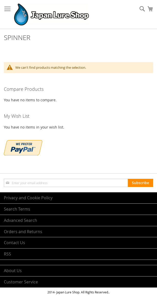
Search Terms (17, 209)
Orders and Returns (23, 231)
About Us (13, 270)
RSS (7, 254)
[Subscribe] (140, 183)
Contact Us (14, 242)
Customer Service (21, 282)
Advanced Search (20, 220)
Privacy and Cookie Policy (28, 198)
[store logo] (51, 14)
